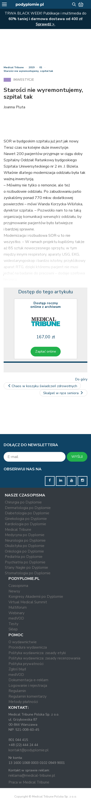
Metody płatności (23, 701)
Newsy (14, 591)
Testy (13, 623)
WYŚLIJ (77, 456)
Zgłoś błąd (17, 669)
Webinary (16, 613)
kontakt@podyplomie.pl (28, 750)
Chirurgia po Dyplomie (23, 502)
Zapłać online (45, 351)
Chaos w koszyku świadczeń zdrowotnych (42, 386)
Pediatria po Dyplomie (23, 556)
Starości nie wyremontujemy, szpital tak (28, 71)
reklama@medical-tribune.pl (31, 775)
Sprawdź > (45, 24)
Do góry (81, 379)
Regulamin (17, 690)
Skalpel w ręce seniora (63, 393)
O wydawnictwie (22, 642)
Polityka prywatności (25, 663)
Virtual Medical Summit (27, 602)
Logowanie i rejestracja (27, 685)
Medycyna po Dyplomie (24, 534)
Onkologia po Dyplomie (24, 551)
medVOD (16, 618)
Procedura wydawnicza (27, 647)
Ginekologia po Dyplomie (26, 518)
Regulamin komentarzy (27, 696)
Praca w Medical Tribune (28, 782)
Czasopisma (18, 585)
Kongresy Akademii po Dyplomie (35, 596)
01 (40, 67)
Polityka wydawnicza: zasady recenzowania (44, 658)
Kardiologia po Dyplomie (25, 524)
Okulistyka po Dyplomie (24, 545)
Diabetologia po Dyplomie (27, 513)
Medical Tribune (14, 67)
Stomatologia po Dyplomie (27, 573)
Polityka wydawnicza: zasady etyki (37, 652)
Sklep (13, 629)
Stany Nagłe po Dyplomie (26, 567)
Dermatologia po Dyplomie (28, 507)
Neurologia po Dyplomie (25, 540)
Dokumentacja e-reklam (28, 680)
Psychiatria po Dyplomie (25, 562)
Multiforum (17, 607)
